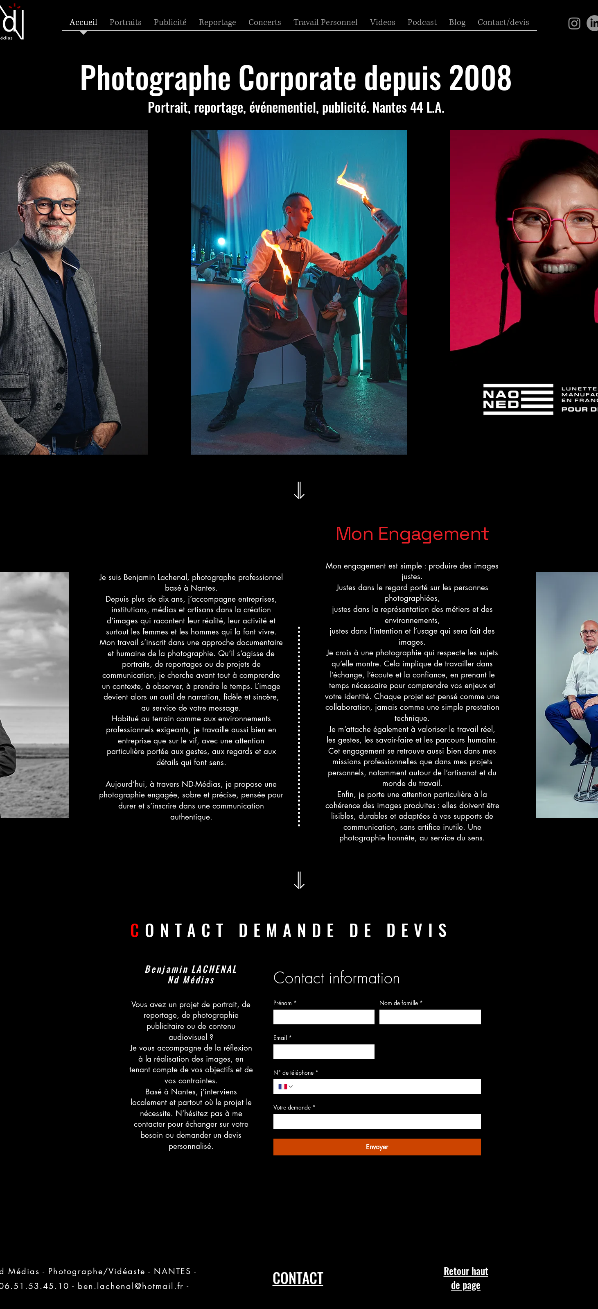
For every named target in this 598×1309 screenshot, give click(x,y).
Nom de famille (401, 1002)
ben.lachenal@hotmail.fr (131, 1286)
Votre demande (294, 1107)
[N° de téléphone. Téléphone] (385, 1086)
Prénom (285, 1002)
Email (282, 1037)
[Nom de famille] (427, 1017)
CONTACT (298, 1277)
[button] (325, 25)
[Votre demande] (374, 1121)
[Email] (321, 1051)
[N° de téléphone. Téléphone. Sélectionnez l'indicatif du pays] (286, 1086)
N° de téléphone (295, 1072)
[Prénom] (321, 1017)
